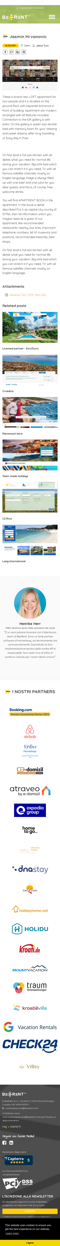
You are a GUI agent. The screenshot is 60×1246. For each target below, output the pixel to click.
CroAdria (7, 391)
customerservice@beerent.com (21, 1108)
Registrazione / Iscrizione (30, 8)
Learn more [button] (12, 1233)
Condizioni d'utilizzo (30, 3)
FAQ (4, 1126)
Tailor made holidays (15, 476)
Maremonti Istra (12, 433)
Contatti (15, 1126)
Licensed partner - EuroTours (20, 348)
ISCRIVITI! (30, 1211)
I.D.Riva (7, 518)
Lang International (13, 561)
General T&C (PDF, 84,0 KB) (28, 295)
